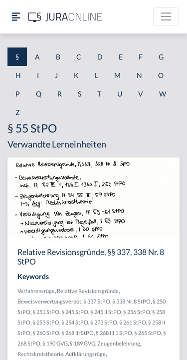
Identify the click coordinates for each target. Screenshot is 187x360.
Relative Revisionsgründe (88, 291)
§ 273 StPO (103, 322)
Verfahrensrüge (36, 291)
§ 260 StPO (45, 333)
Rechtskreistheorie (40, 353)
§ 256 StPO (136, 311)
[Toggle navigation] (166, 17)
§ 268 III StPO (77, 333)
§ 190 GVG (55, 343)
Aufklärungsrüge (85, 353)
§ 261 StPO (132, 322)
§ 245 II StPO (105, 311)
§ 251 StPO (45, 311)
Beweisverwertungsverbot (49, 301)
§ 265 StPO (147, 333)
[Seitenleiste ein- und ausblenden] (16, 17)
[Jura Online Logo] (65, 17)
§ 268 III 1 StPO (114, 333)
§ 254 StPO (74, 322)
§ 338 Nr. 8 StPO (131, 301)
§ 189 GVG (82, 343)
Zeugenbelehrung (118, 343)
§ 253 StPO (45, 322)
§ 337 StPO (96, 301)
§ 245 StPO (74, 311)
